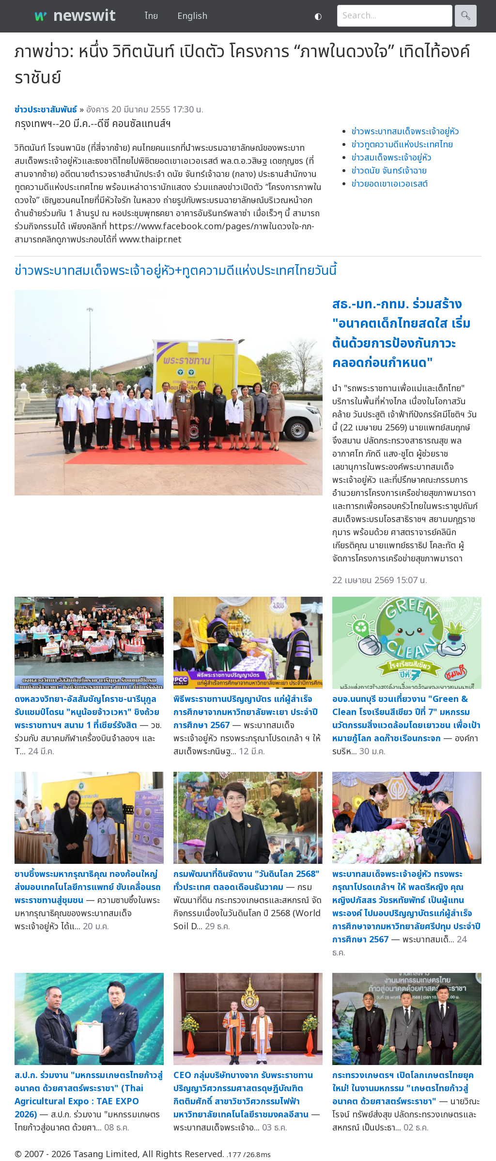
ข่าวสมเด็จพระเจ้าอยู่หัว (392, 157)
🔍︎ (465, 15)
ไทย (151, 16)
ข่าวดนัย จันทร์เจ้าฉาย (389, 170)
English (192, 16)
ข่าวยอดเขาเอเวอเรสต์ (390, 184)
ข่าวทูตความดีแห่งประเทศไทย (402, 144)
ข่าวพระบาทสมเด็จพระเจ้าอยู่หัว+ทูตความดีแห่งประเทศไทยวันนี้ (176, 271)
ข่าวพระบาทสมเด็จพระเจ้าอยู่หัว (405, 131)
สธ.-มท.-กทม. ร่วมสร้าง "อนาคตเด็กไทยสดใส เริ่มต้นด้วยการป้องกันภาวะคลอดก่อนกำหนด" (401, 333)
